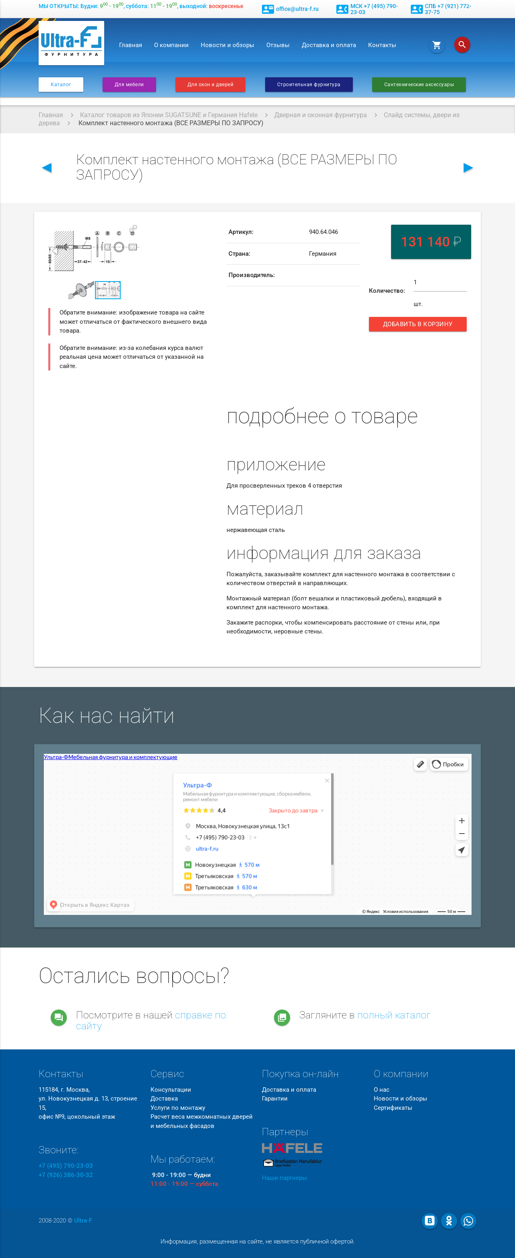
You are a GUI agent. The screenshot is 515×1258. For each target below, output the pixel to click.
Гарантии (275, 1098)
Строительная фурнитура (309, 84)
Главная (130, 45)
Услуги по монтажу (177, 1107)
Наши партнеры (284, 1177)
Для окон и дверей (210, 84)
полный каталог (394, 1015)
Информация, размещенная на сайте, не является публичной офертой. (258, 1241)
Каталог (61, 84)
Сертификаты (393, 1107)
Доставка (164, 1098)
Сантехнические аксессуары (419, 84)
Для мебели (129, 84)
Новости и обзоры (227, 45)
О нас (381, 1089)
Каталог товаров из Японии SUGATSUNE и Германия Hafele (169, 115)
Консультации (170, 1089)
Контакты (382, 45)
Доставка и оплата (329, 45)
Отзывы (278, 45)
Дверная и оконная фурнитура (320, 115)
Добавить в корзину (419, 326)
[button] (133, 228)
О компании (171, 45)
